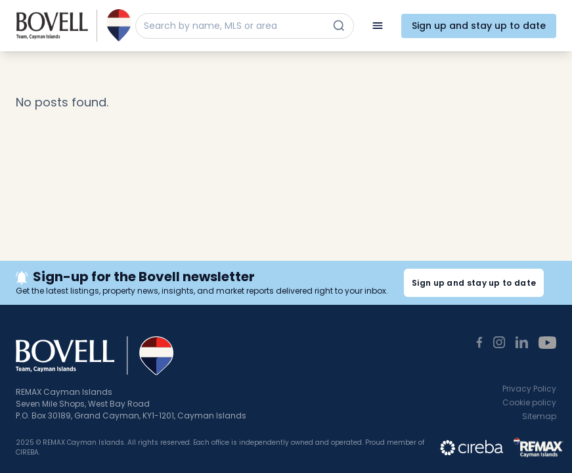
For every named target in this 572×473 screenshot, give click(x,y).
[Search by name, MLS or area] (233, 26)
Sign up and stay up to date (479, 25)
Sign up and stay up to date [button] (474, 282)
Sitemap (539, 416)
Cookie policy (529, 402)
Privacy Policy (529, 388)
